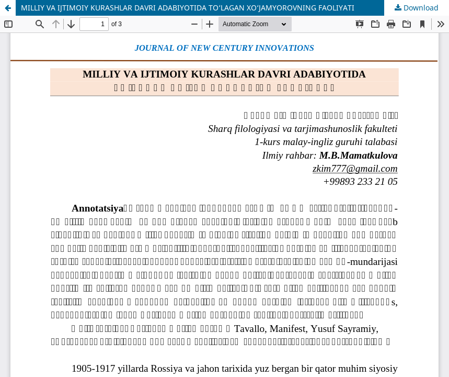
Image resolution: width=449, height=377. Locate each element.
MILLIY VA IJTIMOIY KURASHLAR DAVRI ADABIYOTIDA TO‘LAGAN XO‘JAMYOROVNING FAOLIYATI (187, 8)
